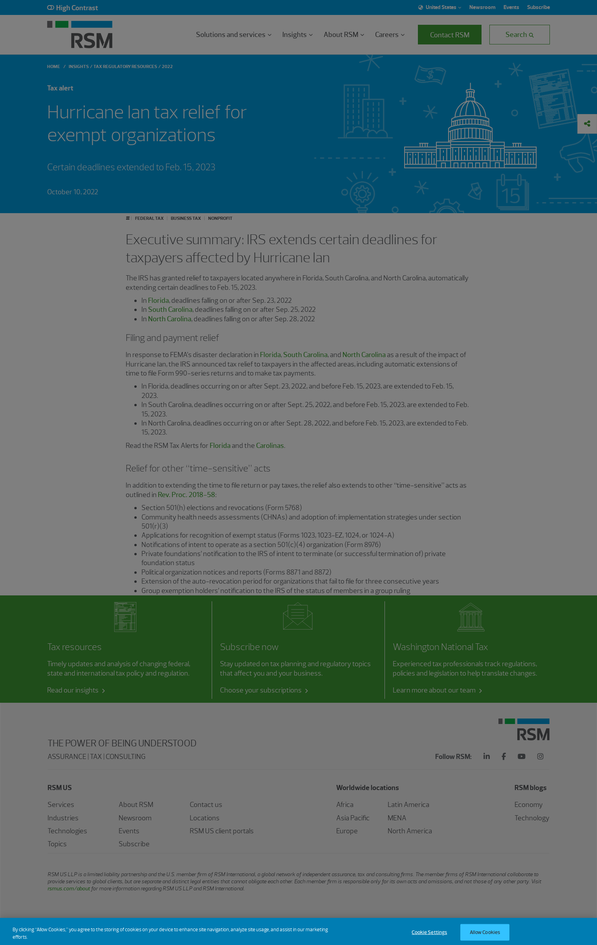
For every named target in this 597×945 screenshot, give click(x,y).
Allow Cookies (485, 936)
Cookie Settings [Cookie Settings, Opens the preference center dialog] (429, 936)
